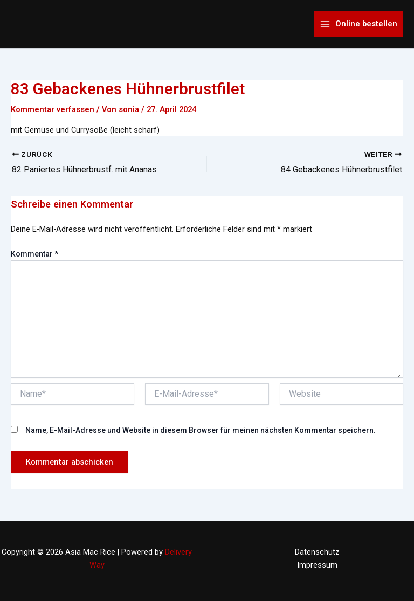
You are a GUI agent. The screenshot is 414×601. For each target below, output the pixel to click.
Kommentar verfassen (52, 109)
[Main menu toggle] (358, 24)
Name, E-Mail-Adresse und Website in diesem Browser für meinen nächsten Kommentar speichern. (200, 430)
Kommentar (34, 254)
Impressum (317, 565)
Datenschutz (317, 552)
